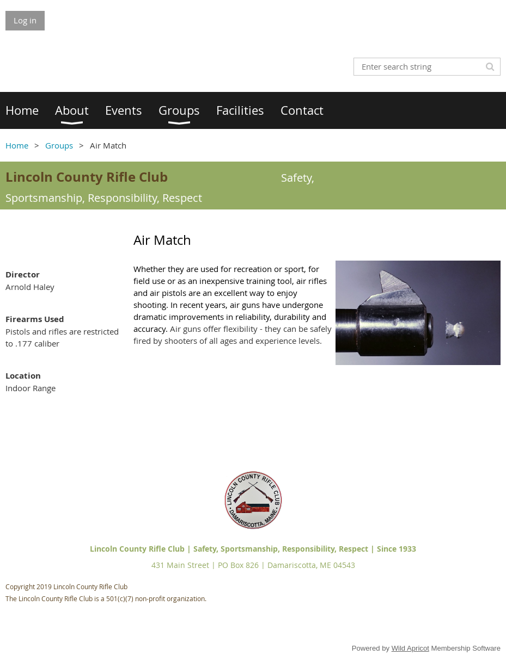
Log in (25, 20)
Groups (59, 145)
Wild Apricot (410, 648)
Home (16, 145)
